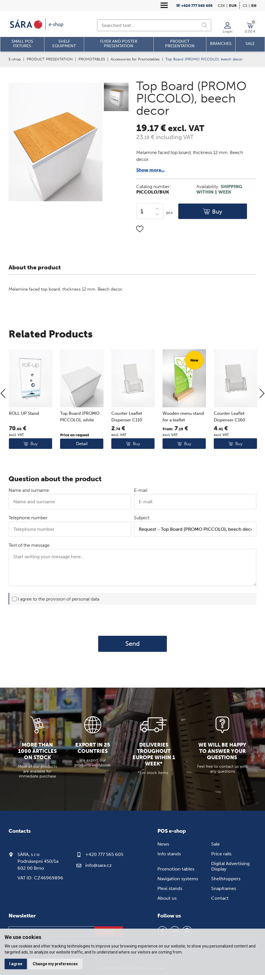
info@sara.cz (98, 865)
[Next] (262, 413)
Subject (141, 517)
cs (245, 5)
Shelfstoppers (225, 878)
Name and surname (29, 490)
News (163, 844)
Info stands (169, 853)
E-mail (140, 490)
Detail (110, 462)
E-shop (15, 59)
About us (167, 898)
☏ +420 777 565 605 (194, 5)
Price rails (221, 853)
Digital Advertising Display (230, 866)
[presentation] (132, 620)
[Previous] (3, 413)
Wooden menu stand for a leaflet (211, 435)
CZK (221, 5)
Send (132, 644)
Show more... (150, 170)
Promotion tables (175, 869)
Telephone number (28, 517)
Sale (215, 844)
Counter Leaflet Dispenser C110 (154, 435)
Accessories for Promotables (135, 59)
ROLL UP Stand (52, 432)
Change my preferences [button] (55, 964)
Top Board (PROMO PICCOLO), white (107, 435)
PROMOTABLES (91, 59)
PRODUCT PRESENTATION (50, 59)
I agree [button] (15, 964)
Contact (220, 898)
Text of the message (29, 545)
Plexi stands (169, 888)
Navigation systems (177, 878)
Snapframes (223, 888)
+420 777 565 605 (104, 854)
